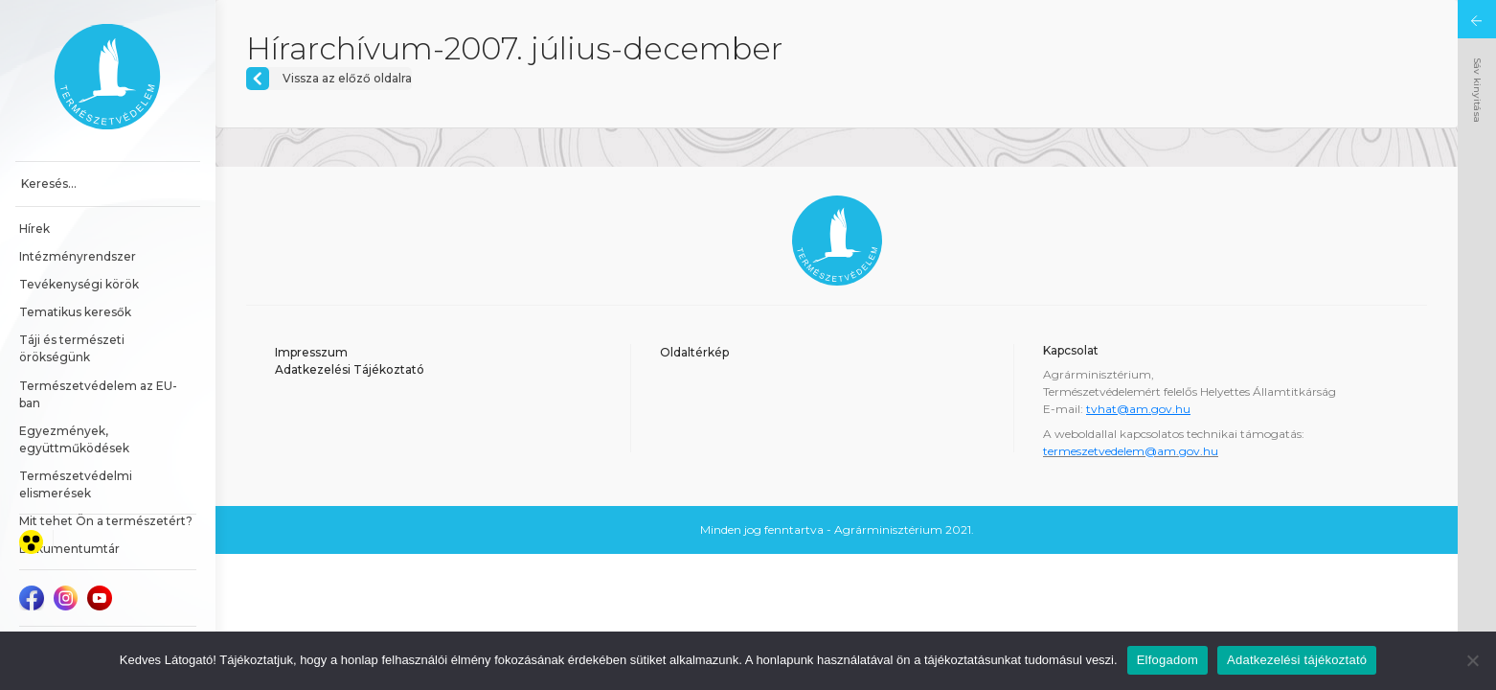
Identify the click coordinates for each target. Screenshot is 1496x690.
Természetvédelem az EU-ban (98, 394)
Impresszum (311, 352)
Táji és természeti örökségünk (73, 348)
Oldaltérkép (694, 352)
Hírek (34, 228)
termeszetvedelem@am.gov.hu (1130, 451)
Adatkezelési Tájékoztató (349, 369)
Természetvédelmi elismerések (77, 484)
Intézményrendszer (77, 256)
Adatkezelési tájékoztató (1297, 660)
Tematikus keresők (75, 312)
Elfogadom (1167, 660)
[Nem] (1472, 660)
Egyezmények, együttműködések (74, 439)
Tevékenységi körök (79, 284)
